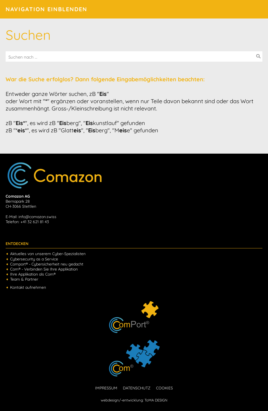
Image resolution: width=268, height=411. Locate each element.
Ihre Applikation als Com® (33, 274)
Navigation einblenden (46, 9)
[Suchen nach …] (134, 57)
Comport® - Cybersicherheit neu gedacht (46, 264)
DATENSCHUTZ (136, 388)
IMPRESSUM (106, 388)
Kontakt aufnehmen (28, 287)
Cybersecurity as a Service (34, 259)
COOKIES (164, 388)
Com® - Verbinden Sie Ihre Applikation (44, 269)
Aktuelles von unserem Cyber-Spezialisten (48, 253)
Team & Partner (24, 279)
